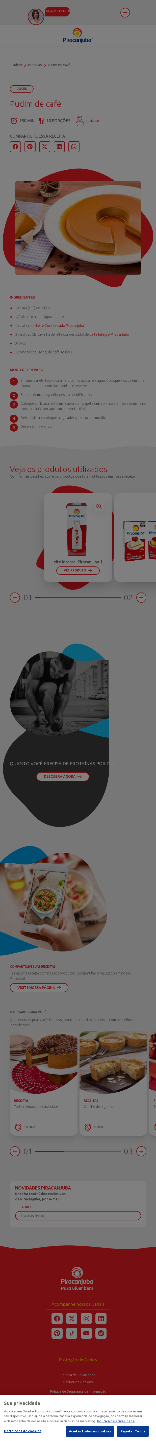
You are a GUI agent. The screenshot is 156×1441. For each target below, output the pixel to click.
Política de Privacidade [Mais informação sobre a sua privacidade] (116, 1424)
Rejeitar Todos (132, 1434)
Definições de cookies (22, 1434)
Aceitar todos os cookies (90, 1434)
